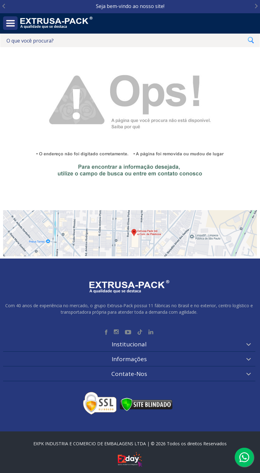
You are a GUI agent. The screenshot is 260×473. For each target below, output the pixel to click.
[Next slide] (256, 6)
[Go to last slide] (4, 6)
